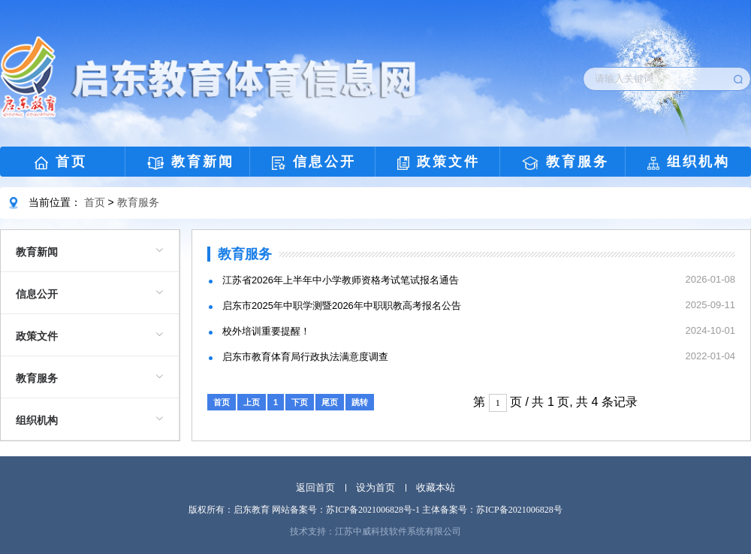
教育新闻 (191, 162)
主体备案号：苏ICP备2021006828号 (492, 509)
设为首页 (375, 487)
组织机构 (688, 162)
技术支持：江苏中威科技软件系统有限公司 (375, 531)
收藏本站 (435, 487)
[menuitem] (90, 251)
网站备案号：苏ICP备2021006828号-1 (346, 509)
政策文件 (438, 162)
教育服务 (565, 162)
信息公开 (314, 162)
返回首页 (315, 487)
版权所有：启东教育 (229, 509)
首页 (61, 162)
